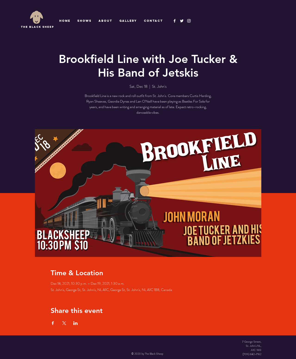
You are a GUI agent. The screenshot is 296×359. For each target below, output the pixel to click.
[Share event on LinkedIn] (75, 323)
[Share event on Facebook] (53, 323)
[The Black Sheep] (181, 21)
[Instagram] (189, 21)
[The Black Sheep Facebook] (174, 21)
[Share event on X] (64, 323)
